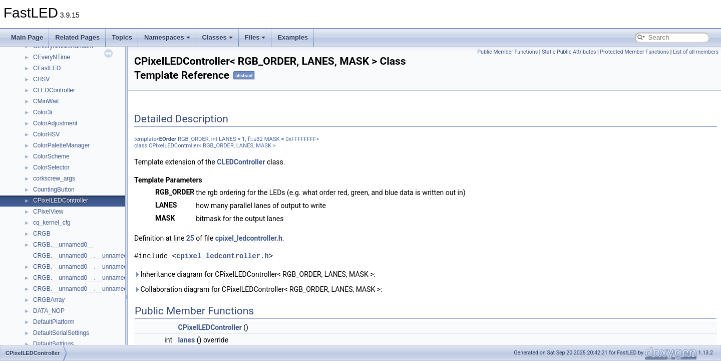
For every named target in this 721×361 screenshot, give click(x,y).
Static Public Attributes (569, 52)
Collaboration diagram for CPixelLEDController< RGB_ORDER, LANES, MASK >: (258, 289)
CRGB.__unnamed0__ (63, 244)
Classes (217, 37)
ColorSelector (51, 167)
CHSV (41, 79)
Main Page (27, 37)
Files (255, 37)
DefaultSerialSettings (61, 332)
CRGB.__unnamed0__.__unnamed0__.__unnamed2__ (107, 288)
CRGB (42, 233)
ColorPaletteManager (61, 145)
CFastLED (47, 68)
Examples (292, 37)
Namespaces (167, 37)
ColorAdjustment (55, 123)
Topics (122, 37)
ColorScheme (51, 156)
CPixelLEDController (60, 200)
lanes (186, 340)
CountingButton (54, 189)
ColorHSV (46, 134)
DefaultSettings (53, 343)
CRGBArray (49, 299)
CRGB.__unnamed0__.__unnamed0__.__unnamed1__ (107, 277)
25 (190, 238)
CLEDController (54, 90)
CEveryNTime (51, 57)
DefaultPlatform (54, 321)
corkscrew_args (54, 178)
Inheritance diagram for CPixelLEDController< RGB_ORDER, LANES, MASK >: (255, 274)
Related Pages (77, 37)
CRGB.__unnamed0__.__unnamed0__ (85, 255)
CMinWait (46, 101)
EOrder (167, 139)
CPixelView (48, 211)
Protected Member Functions (634, 52)
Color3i (42, 112)
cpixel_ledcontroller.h (248, 238)
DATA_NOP (49, 310)
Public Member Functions (507, 52)
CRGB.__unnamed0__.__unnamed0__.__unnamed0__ (107, 266)
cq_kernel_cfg (52, 222)
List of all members (695, 52)
